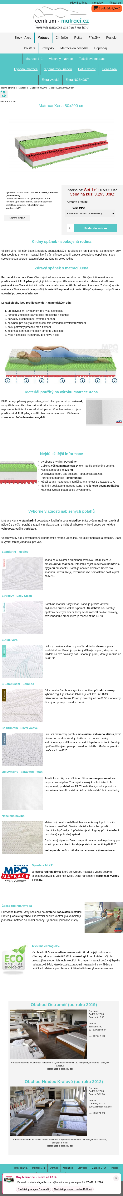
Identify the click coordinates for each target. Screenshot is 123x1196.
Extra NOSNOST (77, 79)
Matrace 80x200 (38, 87)
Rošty (78, 37)
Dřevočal (82, 1168)
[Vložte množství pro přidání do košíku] (70, 228)
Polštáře (29, 48)
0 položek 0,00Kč (106, 7)
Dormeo (54, 1168)
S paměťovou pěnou (58, 69)
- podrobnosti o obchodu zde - (60, 1068)
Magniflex (68, 1168)
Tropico (114, 1168)
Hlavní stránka (78, 2)
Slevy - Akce (22, 37)
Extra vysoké (50, 79)
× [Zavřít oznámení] (116, 1178)
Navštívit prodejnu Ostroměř (33, 1189)
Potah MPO (78, 207)
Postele (111, 37)
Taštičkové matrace (92, 58)
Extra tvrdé (109, 69)
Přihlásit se (114, 2)
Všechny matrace (61, 58)
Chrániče (62, 37)
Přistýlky (94, 37)
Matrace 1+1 (34, 58)
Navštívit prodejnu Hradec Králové (73, 1189)
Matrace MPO (98, 1168)
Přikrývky (48, 48)
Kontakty (97, 2)
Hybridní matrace (26, 69)
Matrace (22, 87)
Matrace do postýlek (74, 48)
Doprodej (100, 48)
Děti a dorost (87, 69)
